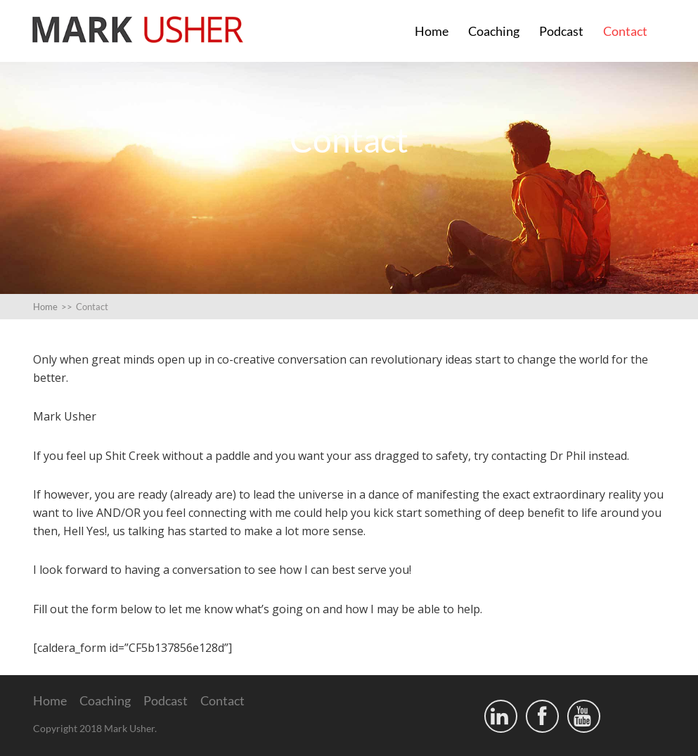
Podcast (561, 31)
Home (431, 31)
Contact (625, 31)
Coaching (493, 31)
